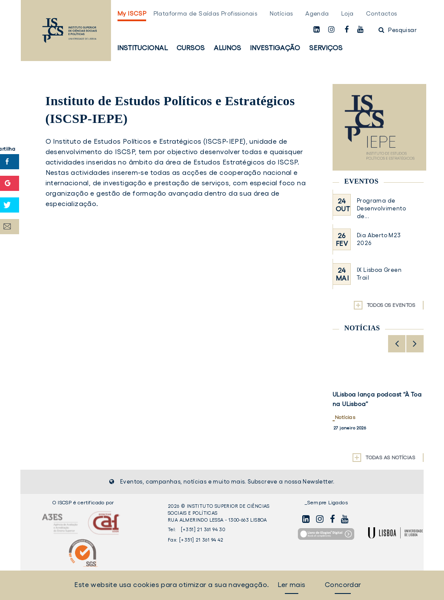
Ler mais (291, 584)
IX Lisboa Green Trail (379, 274)
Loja (347, 13)
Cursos (190, 48)
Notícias (281, 13)
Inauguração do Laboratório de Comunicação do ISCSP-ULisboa (375, 404)
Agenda (317, 13)
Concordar (343, 584)
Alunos (227, 48)
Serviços (326, 48)
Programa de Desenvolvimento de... (381, 208)
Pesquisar (398, 29)
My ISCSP (132, 13)
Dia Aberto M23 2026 (379, 239)
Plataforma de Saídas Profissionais (205, 13)
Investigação (275, 48)
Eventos (361, 181)
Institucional (142, 48)
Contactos (381, 13)
